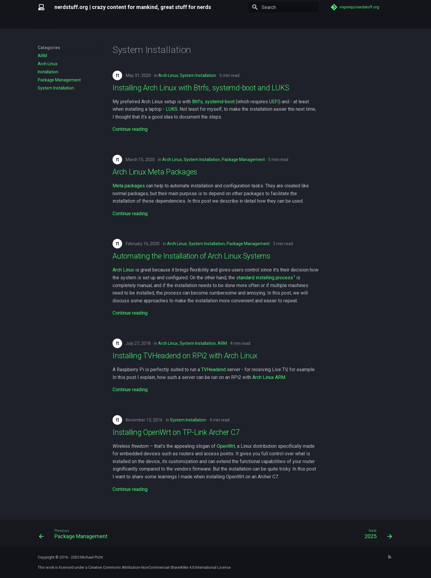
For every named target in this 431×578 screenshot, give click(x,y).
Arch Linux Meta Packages (155, 172)
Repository (66, 21)
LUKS (171, 109)
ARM (222, 343)
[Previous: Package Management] (75, 535)
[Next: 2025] (376, 535)
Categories (132, 21)
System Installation (198, 75)
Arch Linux (168, 75)
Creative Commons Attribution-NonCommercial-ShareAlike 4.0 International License (159, 567)
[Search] (283, 7)
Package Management (243, 159)
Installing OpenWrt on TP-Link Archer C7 (176, 432)
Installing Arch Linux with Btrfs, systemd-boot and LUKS (201, 88)
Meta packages (129, 186)
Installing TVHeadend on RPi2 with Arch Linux (185, 355)
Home (43, 21)
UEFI (274, 101)
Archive (107, 21)
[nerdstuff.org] (41, 7)
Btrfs (197, 101)
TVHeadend (213, 369)
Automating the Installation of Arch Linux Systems (192, 256)
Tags (88, 21)
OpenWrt (226, 446)
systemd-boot (220, 101)
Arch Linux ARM (268, 377)
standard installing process (264, 277)
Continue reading (130, 129)
